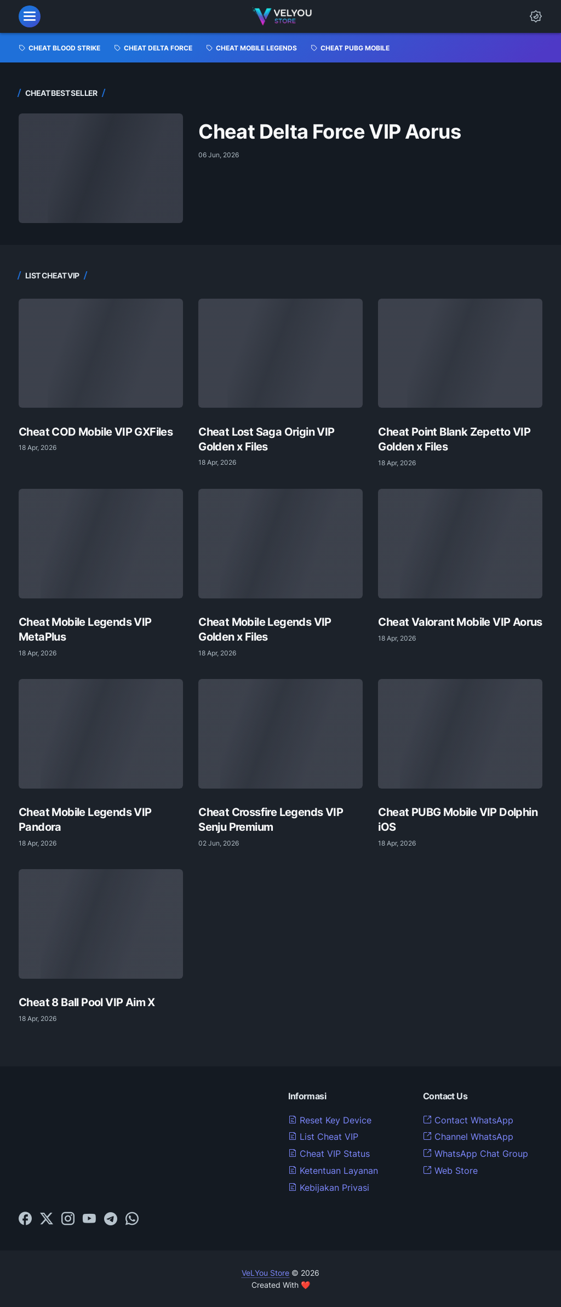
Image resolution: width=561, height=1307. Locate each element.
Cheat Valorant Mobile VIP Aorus (460, 622)
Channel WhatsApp (468, 1136)
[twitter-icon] (46, 1219)
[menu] (30, 16)
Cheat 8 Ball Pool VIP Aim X (87, 1002)
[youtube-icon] (89, 1219)
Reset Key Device (329, 1120)
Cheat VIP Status (329, 1153)
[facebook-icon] (25, 1219)
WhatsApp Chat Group (475, 1153)
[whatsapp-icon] (132, 1219)
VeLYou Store (265, 1272)
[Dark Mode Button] (535, 16)
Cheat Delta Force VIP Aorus (329, 132)
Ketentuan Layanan (333, 1170)
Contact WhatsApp (468, 1120)
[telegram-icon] (110, 1219)
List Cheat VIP (323, 1136)
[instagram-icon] (68, 1219)
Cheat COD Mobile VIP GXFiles (96, 431)
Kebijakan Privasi (328, 1187)
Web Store (450, 1170)
